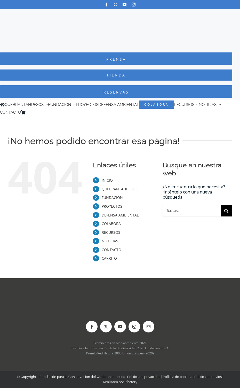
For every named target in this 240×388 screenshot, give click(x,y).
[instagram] (133, 4)
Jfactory (131, 382)
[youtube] (124, 4)
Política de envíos (208, 377)
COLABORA (111, 223)
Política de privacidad (144, 377)
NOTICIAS (110, 240)
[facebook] (106, 4)
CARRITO (109, 258)
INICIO (107, 180)
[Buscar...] (192, 210)
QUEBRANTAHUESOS (120, 189)
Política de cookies (177, 377)
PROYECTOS (112, 206)
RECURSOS (111, 232)
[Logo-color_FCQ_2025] (120, 14)
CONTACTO (111, 249)
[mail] (148, 326)
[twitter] (115, 4)
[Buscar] (226, 210)
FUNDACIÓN (112, 197)
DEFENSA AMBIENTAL (120, 215)
